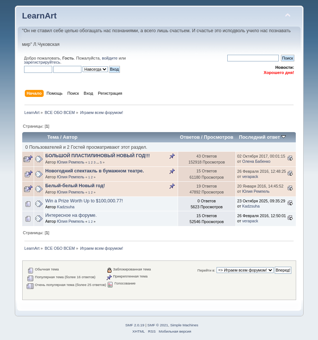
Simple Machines (184, 325)
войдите (109, 58)
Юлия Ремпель (70, 162)
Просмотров (219, 137)
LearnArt (39, 15)
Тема (53, 137)
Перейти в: (206, 270)
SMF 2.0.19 (134, 325)
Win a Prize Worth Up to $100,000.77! (84, 200)
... (98, 162)
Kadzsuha (65, 207)
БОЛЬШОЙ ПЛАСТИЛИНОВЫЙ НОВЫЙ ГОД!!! (97, 155)
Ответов (190, 137)
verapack (250, 176)
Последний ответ (262, 137)
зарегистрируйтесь (42, 62)
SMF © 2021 (157, 325)
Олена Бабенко (256, 161)
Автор (70, 137)
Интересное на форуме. (71, 215)
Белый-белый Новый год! (75, 185)
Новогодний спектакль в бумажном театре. (94, 171)
